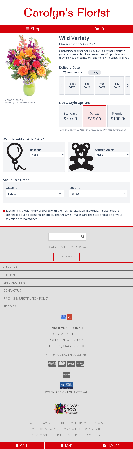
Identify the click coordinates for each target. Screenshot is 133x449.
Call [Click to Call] (22, 445)
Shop (33, 28)
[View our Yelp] (69, 319)
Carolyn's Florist (67, 12)
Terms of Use (92, 435)
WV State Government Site (82, 428)
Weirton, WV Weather (47, 428)
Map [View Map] (66, 445)
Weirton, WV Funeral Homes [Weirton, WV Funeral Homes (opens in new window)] (49, 422)
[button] (66, 385)
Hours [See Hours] (111, 445)
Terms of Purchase (67, 435)
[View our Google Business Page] (63, 319)
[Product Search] (67, 237)
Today (94, 72)
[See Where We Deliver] (66, 256)
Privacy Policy (41, 435)
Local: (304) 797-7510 (66, 346)
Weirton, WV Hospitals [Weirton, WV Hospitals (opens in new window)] (87, 422)
